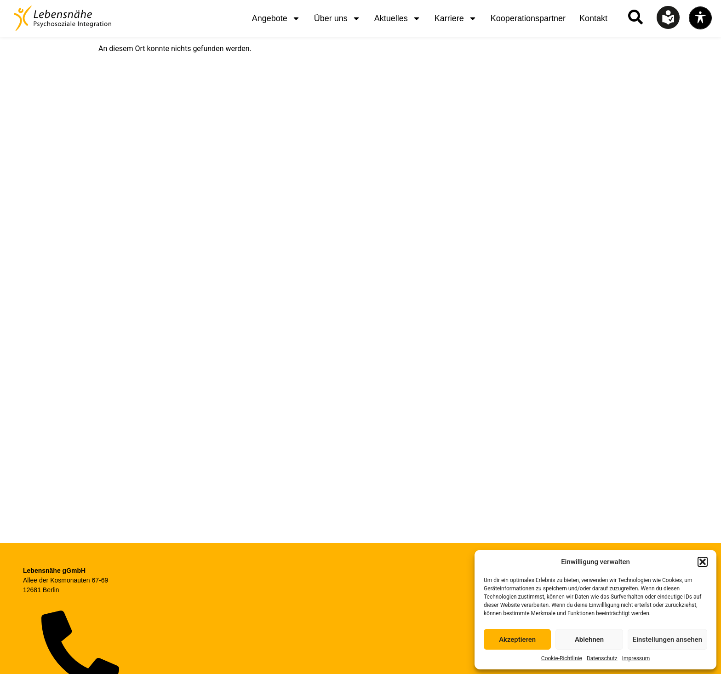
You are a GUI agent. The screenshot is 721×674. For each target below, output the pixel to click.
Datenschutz (602, 658)
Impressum (636, 658)
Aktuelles (397, 18)
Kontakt (593, 18)
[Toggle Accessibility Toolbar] (700, 18)
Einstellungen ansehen (667, 639)
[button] (702, 561)
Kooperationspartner (528, 18)
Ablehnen (589, 639)
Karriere (456, 18)
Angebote (276, 18)
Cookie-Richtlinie (561, 658)
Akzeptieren (517, 639)
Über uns (337, 18)
